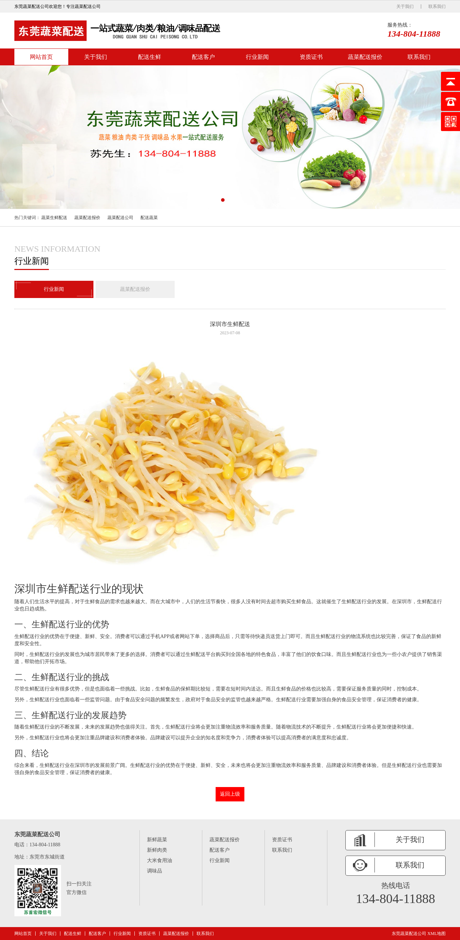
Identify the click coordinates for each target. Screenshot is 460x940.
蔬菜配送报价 (365, 57)
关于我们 (405, 6)
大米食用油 (159, 860)
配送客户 (203, 57)
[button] (223, 200)
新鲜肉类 (157, 850)
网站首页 (41, 57)
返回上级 (230, 794)
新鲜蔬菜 (157, 839)
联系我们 (437, 6)
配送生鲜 (149, 57)
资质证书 (311, 57)
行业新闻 (257, 57)
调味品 (154, 871)
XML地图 (436, 933)
